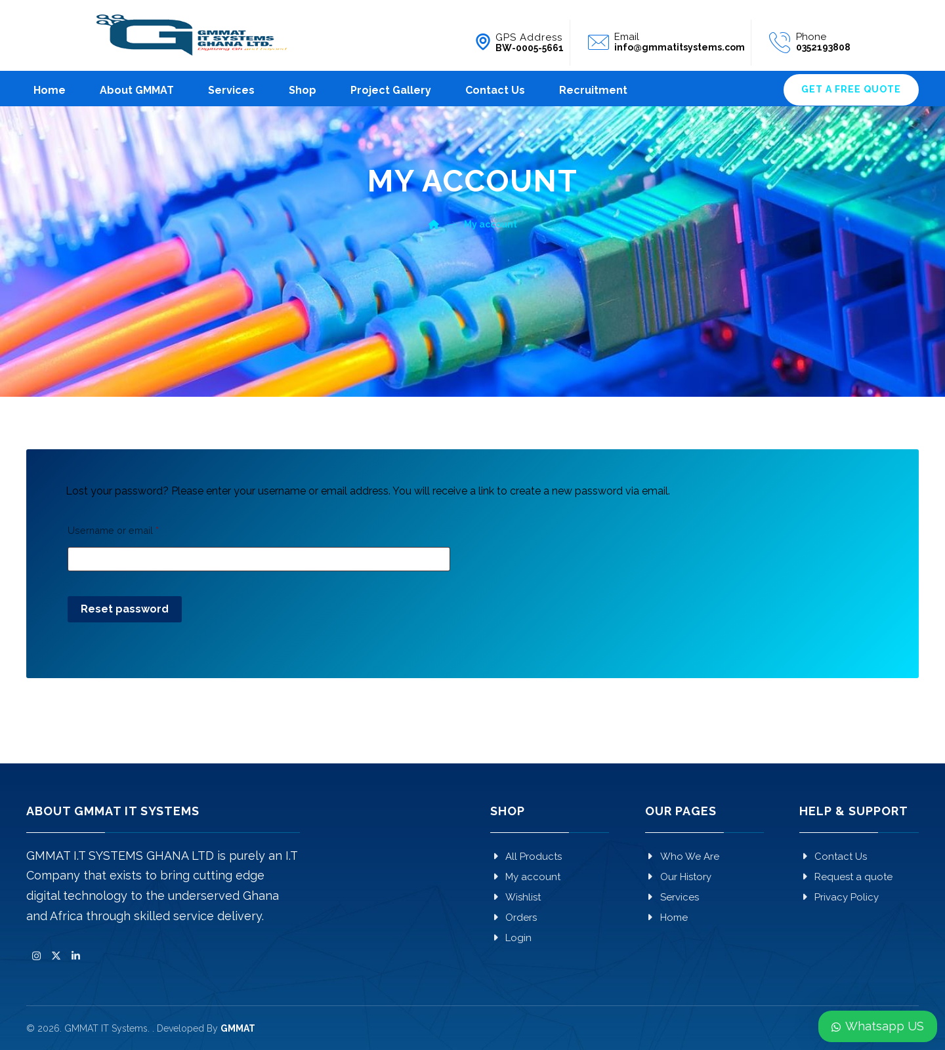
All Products (526, 856)
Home (666, 917)
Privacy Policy (839, 897)
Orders (513, 917)
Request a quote (845, 877)
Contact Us (833, 856)
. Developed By (203, 1028)
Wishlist (515, 897)
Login (511, 938)
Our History (678, 877)
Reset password (125, 609)
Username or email (113, 530)
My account (525, 877)
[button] (36, 956)
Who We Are (682, 856)
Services (672, 897)
